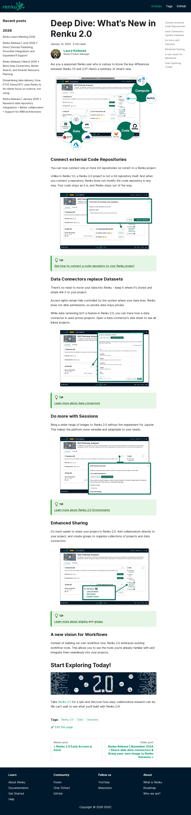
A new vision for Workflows (174, 56)
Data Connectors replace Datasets (174, 33)
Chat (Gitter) (61, 788)
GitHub (181, 6)
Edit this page (62, 727)
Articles (156, 6)
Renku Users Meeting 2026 (19, 36)
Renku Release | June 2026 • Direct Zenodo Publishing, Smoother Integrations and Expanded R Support (20, 49)
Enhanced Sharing (175, 49)
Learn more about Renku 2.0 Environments (82, 510)
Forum (57, 782)
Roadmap (149, 788)
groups (98, 621)
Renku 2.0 (64, 702)
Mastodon (105, 788)
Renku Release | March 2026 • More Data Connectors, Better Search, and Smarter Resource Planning (21, 68)
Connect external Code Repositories (175, 24)
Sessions (92, 719)
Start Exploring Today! (173, 65)
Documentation (18, 788)
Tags (169, 6)
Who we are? (151, 793)
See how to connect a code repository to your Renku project (94, 266)
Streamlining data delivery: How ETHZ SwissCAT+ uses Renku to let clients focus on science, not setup (22, 86)
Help (11, 799)
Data (80, 719)
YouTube (104, 782)
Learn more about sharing (71, 621)
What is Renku (152, 782)
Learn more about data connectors (77, 403)
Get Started (16, 793)
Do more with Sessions (172, 42)
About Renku (16, 782)
